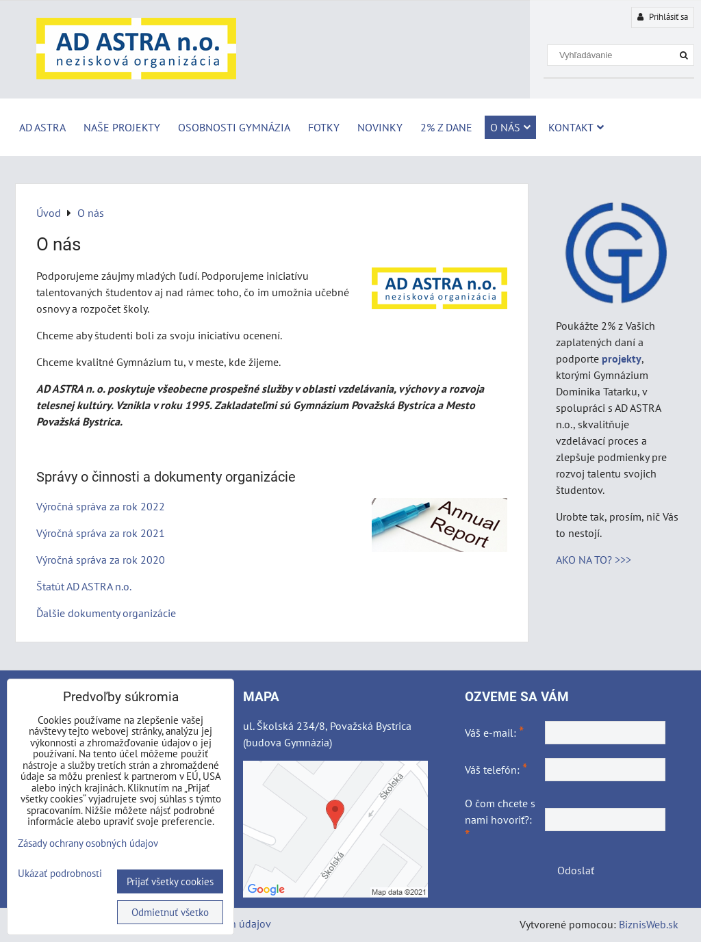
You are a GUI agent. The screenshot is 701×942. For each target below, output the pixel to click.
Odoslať (575, 870)
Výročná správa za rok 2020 (100, 559)
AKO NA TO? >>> (593, 559)
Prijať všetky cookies (170, 881)
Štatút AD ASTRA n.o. (83, 586)
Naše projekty (122, 127)
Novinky (380, 127)
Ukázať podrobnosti (60, 874)
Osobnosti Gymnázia (234, 127)
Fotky (324, 127)
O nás (510, 127)
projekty (621, 358)
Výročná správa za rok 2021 (100, 533)
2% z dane (446, 127)
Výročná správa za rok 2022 (100, 506)
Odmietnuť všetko (170, 912)
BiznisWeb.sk (648, 924)
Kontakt (576, 127)
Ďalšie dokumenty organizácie (106, 613)
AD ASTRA (42, 127)
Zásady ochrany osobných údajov (88, 843)
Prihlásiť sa (662, 17)
